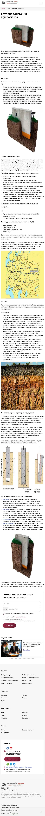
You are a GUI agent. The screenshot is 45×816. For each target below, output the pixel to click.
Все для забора (27, 683)
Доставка (4, 695)
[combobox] (5, 609)
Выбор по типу (26, 680)
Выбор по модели (6, 675)
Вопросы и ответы (27, 730)
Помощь (4, 726)
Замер (3, 700)
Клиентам (4, 691)
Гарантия (25, 698)
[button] (11, 658)
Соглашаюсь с (19, 613)
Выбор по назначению (29, 675)
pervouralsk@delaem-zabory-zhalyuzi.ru (19, 767)
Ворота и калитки (6, 683)
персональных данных (21, 617)
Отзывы (24, 715)
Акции (3, 730)
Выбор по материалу (7, 677)
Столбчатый (6, 519)
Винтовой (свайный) (9, 523)
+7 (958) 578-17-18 (13, 751)
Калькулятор (5, 732)
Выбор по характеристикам (30, 677)
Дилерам (3, 698)
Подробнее (14, 814)
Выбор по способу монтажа (9, 680)
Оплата (24, 695)
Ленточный (6, 499)
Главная (3, 8)
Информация (5, 708)
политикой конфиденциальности (23, 613)
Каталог (4, 671)
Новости (24, 712)
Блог (2, 712)
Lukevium (15, 805)
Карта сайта (26, 718)
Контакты (4, 718)
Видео (3, 715)
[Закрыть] (41, 812)
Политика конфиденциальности (10, 807)
